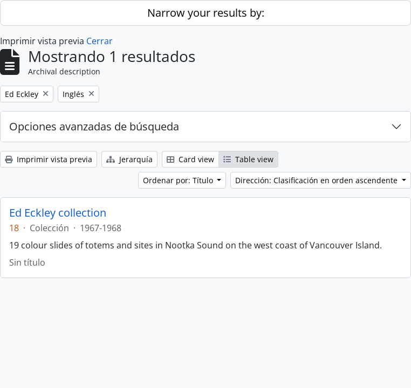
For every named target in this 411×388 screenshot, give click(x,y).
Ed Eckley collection (57, 212)
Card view (190, 159)
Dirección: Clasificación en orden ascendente (317, 180)
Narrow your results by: (205, 12)
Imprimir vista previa (48, 159)
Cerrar (99, 41)
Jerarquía (129, 159)
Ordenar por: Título (179, 180)
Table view (248, 159)
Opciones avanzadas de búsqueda (94, 126)
